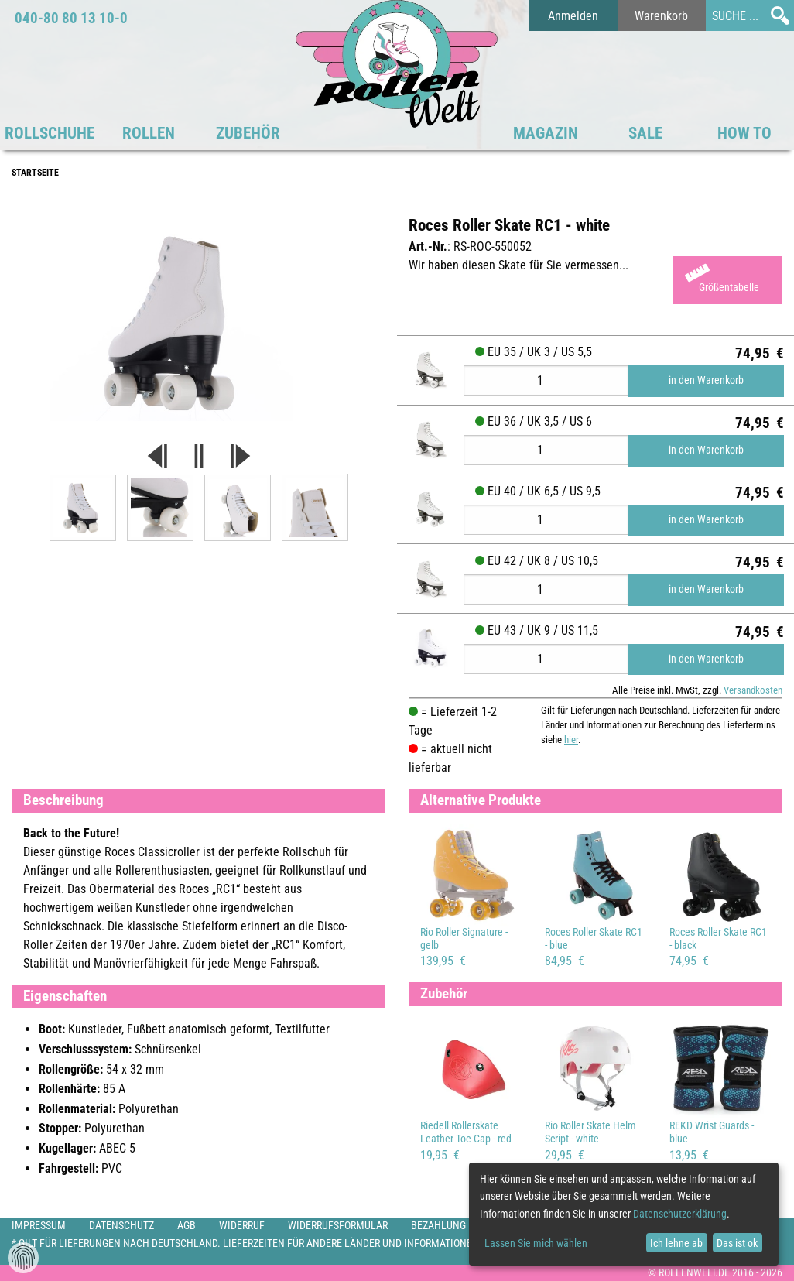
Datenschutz (121, 1225)
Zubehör (248, 133)
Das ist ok (737, 1243)
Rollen (148, 133)
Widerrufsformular (338, 1225)
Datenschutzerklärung (680, 1213)
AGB (186, 1225)
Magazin (545, 133)
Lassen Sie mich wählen (535, 1243)
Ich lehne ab (676, 1243)
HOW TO (744, 133)
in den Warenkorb (706, 380)
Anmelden (573, 16)
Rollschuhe (49, 133)
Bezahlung (438, 1225)
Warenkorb (661, 16)
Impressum (39, 1225)
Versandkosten (753, 690)
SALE (645, 133)
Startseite (35, 172)
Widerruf (242, 1225)
